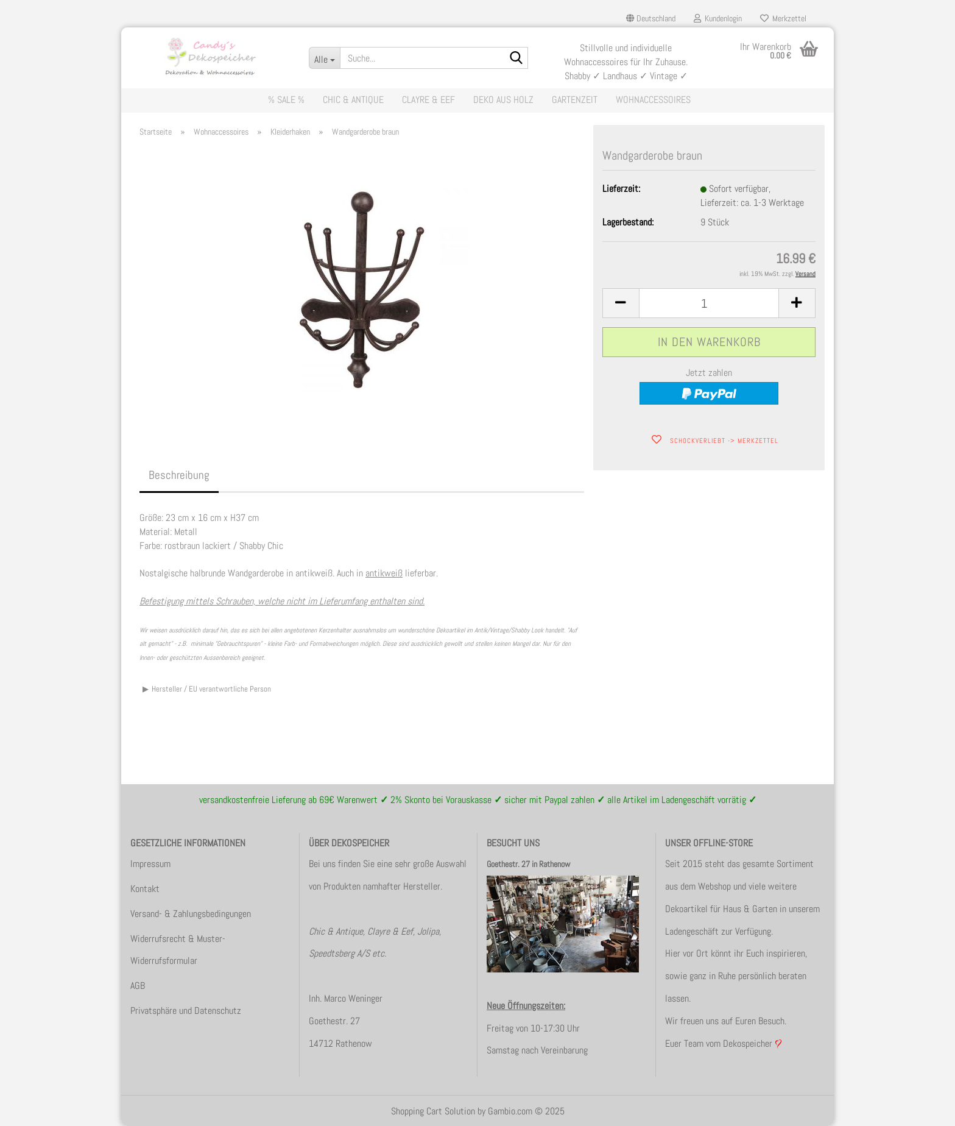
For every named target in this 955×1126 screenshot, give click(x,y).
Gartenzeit (574, 99)
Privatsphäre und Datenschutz (185, 1010)
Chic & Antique (353, 99)
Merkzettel (783, 18)
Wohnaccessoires (653, 99)
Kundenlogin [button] (718, 18)
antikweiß (384, 573)
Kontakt (145, 888)
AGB (137, 985)
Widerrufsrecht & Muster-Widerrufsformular (177, 950)
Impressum (150, 863)
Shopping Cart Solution (433, 1111)
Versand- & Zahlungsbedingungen (190, 913)
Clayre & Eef (428, 99)
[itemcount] (709, 303)
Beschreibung (179, 475)
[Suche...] (324, 58)
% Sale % (286, 99)
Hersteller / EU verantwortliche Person (211, 689)
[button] (651, 18)
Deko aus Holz (503, 99)
